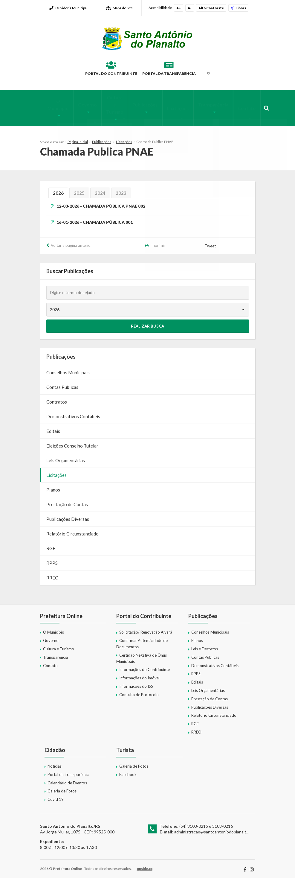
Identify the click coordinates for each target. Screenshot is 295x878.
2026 (58, 190)
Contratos (56, 399)
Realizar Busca (147, 323)
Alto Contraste (211, 8)
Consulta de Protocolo (139, 692)
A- (190, 8)
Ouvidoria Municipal (68, 8)
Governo (79, 105)
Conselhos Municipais (68, 370)
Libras (238, 8)
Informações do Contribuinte (144, 667)
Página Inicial (78, 139)
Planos (53, 487)
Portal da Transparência (177, 70)
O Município (51, 105)
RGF (50, 546)
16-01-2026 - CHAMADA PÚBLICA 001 (94, 219)
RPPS (52, 560)
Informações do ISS (136, 683)
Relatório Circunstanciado (72, 531)
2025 (79, 190)
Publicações (139, 105)
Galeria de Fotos (62, 788)
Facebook (128, 771)
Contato (233, 108)
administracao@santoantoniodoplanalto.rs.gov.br (219, 829)
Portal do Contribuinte (93, 70)
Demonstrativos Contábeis (73, 414)
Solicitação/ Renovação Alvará (145, 629)
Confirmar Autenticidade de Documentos (142, 641)
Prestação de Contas (67, 502)
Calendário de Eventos (67, 780)
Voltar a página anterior (71, 243)
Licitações (170, 108)
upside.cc (144, 866)
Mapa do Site (119, 8)
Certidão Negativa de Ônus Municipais (141, 655)
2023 (121, 190)
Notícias (55, 763)
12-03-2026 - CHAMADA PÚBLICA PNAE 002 (100, 203)
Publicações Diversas (67, 516)
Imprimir (157, 243)
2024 (100, 190)
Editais (53, 428)
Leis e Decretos (204, 646)
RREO (52, 575)
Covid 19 (56, 797)
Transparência (203, 105)
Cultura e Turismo (107, 108)
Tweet (210, 243)
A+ (178, 8)
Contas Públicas (62, 384)
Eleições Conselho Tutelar (72, 443)
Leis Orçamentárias (65, 458)
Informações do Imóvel (139, 675)
